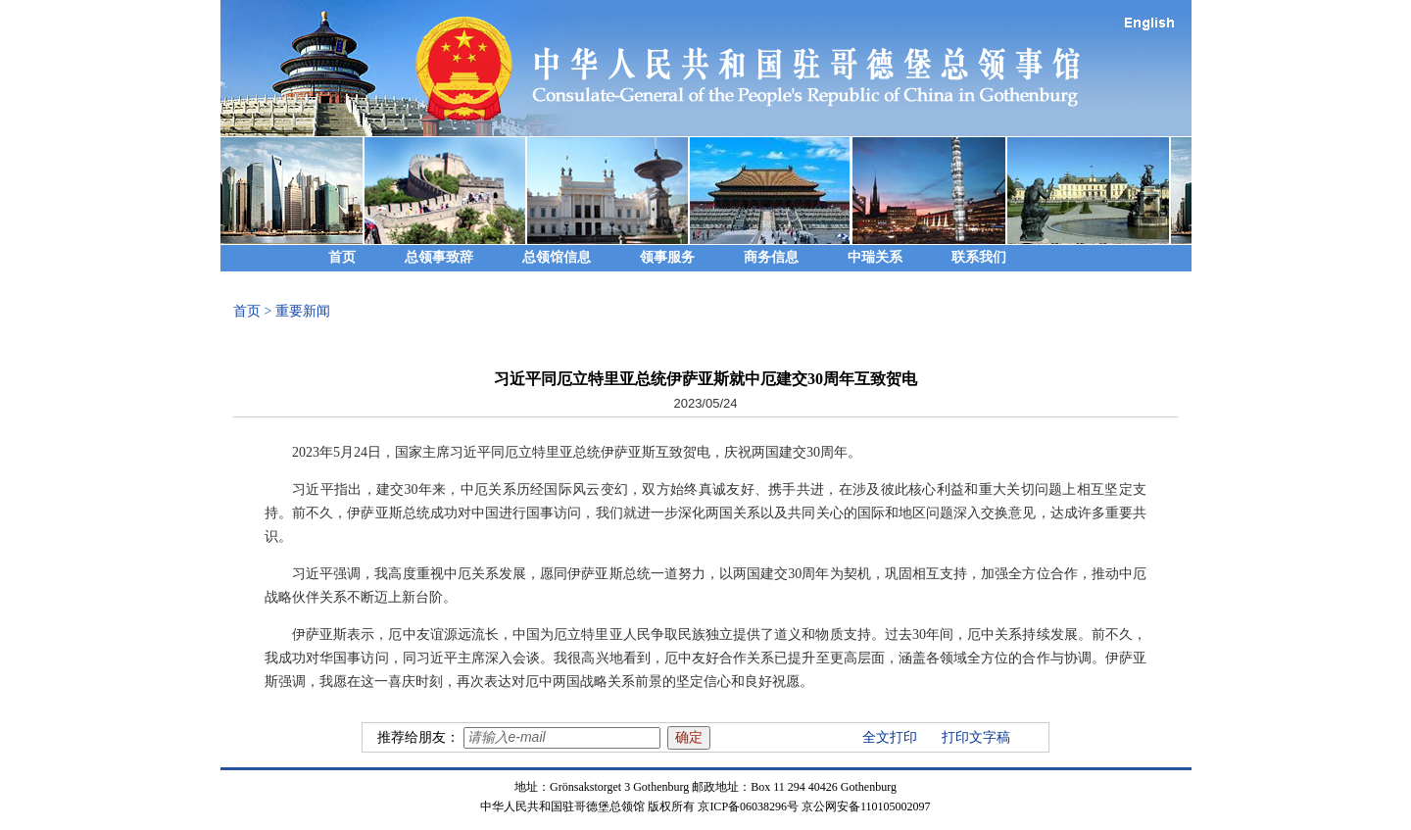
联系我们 (978, 257)
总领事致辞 (439, 257)
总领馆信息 (556, 257)
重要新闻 (302, 311)
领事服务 (667, 257)
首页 (342, 257)
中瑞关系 (875, 257)
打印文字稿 (976, 737)
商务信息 (771, 257)
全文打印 (889, 737)
